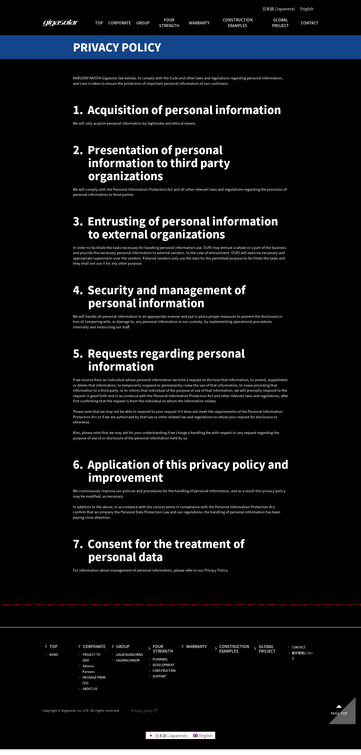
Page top (339, 713)
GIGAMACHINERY (128, 660)
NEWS (53, 654)
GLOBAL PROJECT (280, 22)
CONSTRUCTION (164, 670)
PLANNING (160, 659)
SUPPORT (159, 676)
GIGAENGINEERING (129, 654)
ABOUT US (90, 688)
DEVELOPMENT (164, 665)
